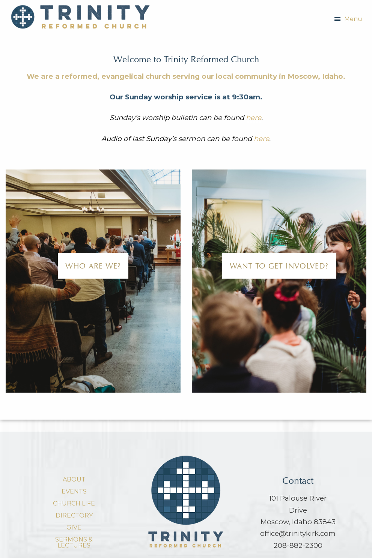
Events (74, 491)
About (74, 479)
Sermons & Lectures (74, 542)
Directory (74, 515)
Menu (353, 18)
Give (73, 527)
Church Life (74, 503)
